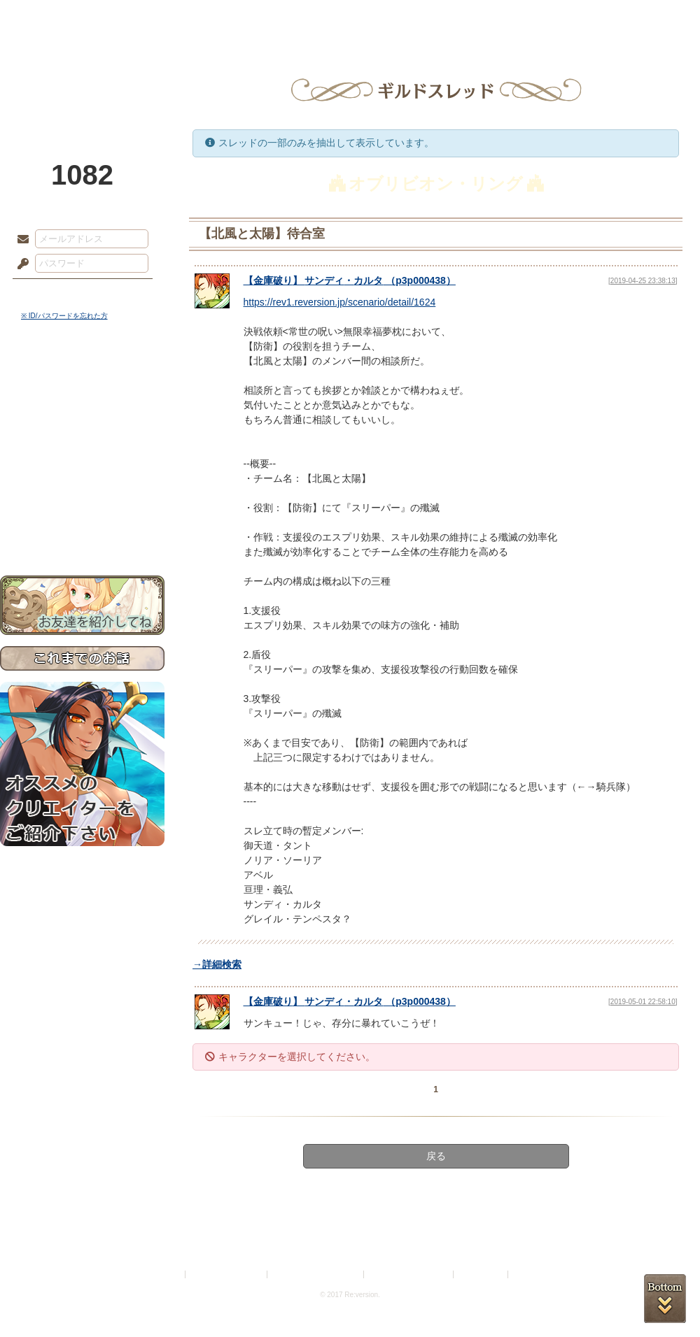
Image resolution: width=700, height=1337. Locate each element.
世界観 (82, 381)
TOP (51, 17)
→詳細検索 (216, 964)
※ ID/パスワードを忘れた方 (64, 316)
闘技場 (649, 17)
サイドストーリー (82, 406)
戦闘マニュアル (82, 486)
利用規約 (166, 1274)
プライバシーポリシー (227, 1274)
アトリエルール (82, 469)
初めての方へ (82, 507)
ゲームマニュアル (82, 430)
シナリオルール (82, 451)
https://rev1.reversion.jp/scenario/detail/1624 (340, 302)
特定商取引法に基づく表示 (316, 1274)
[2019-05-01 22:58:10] (642, 1002)
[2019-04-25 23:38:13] (642, 281)
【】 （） (350, 280)
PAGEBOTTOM (665, 1298)
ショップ (548, 17)
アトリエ (350, 17)
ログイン (48, 293)
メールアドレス (19, 239)
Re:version (532, 1274)
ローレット (250, 17)
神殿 (151, 17)
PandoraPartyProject (82, 77)
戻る (436, 1155)
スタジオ (449, 17)
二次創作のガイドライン (409, 1274)
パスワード (19, 264)
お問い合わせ (82, 532)
